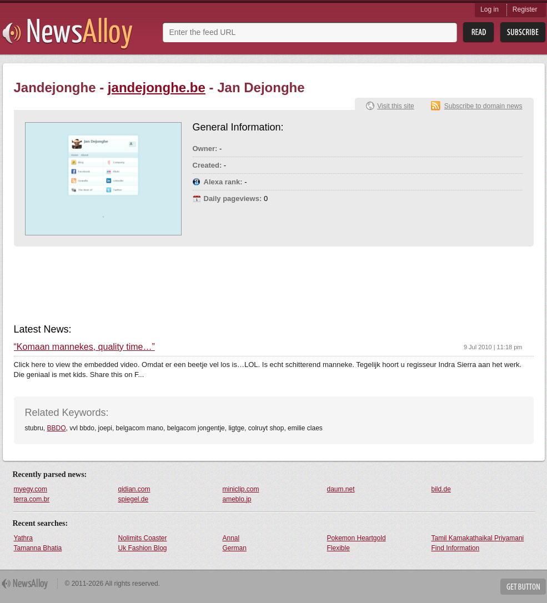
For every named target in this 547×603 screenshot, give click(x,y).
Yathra (23, 538)
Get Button (523, 587)
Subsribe (523, 32)
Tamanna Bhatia (38, 548)
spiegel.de (133, 499)
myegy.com (30, 489)
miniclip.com (241, 489)
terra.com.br (32, 499)
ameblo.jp (237, 499)
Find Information (455, 548)
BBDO (56, 428)
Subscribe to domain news (483, 106)
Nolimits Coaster (142, 538)
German (235, 548)
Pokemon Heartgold (356, 538)
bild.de (441, 489)
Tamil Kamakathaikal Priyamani (477, 538)
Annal (231, 538)
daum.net (341, 489)
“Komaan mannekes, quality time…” (84, 347)
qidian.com (134, 489)
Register (525, 9)
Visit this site (395, 106)
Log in (489, 9)
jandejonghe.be (156, 87)
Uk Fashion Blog (142, 548)
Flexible (338, 548)
